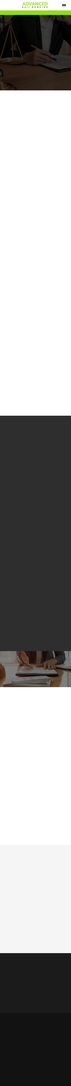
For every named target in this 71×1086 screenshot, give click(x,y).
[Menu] (64, 5)
